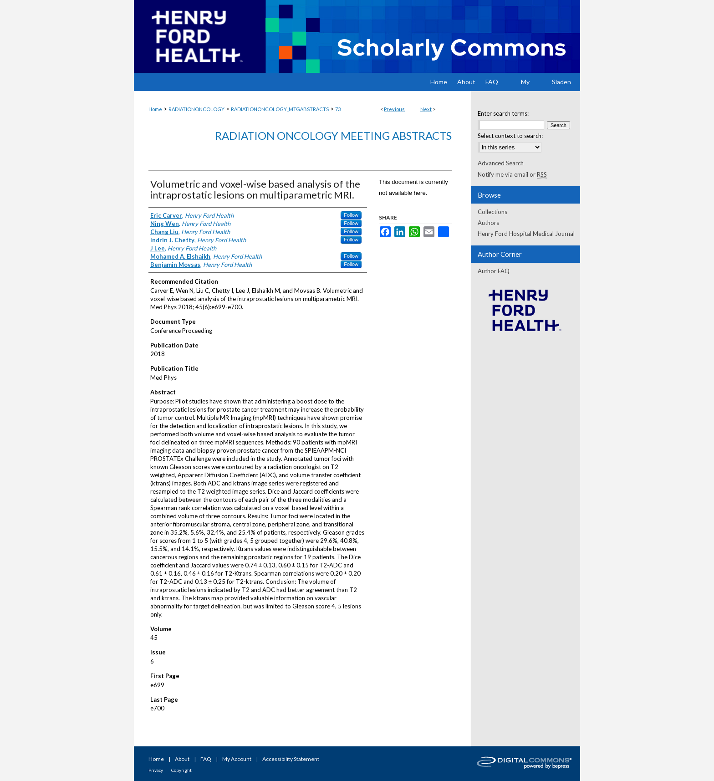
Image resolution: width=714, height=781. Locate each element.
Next (426, 109)
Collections (492, 211)
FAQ (205, 758)
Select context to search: (510, 135)
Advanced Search (501, 163)
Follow (351, 215)
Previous (394, 109)
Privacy (155, 770)
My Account (236, 758)
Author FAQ (494, 271)
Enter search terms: (503, 113)
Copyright (181, 770)
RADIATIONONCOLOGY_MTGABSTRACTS (280, 109)
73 (338, 109)
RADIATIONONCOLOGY (196, 109)
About (182, 758)
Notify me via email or (512, 174)
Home (155, 109)
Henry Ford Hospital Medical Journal (526, 233)
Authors (488, 222)
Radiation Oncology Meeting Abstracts (333, 135)
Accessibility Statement (290, 758)
